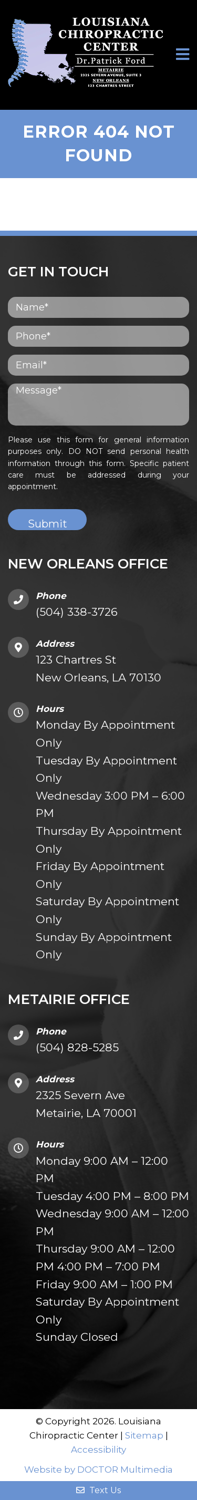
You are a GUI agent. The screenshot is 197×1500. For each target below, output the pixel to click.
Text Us (98, 1490)
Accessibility (98, 1449)
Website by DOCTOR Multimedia (98, 1469)
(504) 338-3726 (77, 611)
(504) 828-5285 (77, 1047)
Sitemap (144, 1435)
